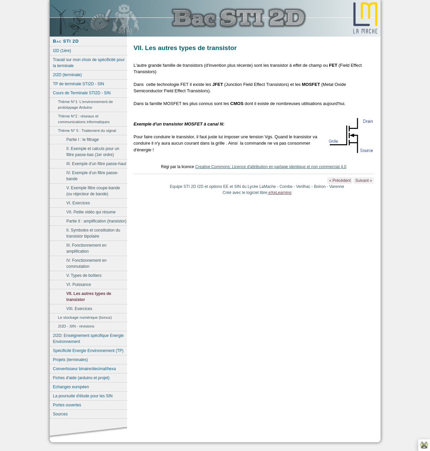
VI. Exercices (78, 203)
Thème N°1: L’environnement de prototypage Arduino (85, 104)
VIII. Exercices (79, 308)
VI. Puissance (79, 284)
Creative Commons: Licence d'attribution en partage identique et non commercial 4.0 (270, 166)
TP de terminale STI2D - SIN (78, 84)
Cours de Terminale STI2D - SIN (82, 93)
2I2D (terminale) (67, 74)
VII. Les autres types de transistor (89, 296)
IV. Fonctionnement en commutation (87, 263)
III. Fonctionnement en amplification (86, 248)
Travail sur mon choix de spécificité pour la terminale (89, 62)
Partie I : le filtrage (83, 139)
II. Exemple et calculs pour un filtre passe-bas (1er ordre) (93, 151)
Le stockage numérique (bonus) (85, 317)
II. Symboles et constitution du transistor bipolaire (93, 233)
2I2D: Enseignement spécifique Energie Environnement (88, 338)
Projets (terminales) (70, 359)
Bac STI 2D (66, 41)
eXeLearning (279, 192)
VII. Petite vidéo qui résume (91, 212)
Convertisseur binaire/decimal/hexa (84, 368)
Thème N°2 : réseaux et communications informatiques (84, 119)
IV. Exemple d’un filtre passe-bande (93, 175)
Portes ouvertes (67, 405)
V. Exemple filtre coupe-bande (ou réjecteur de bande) (93, 191)
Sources (60, 414)
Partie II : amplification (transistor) (97, 221)
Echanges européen (71, 387)
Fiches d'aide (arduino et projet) (81, 377)
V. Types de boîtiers (84, 275)
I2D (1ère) (62, 50)
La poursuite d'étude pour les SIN (83, 396)
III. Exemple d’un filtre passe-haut (96, 163)
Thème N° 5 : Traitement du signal (87, 131)
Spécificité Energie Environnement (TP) (88, 350)
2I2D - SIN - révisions (76, 326)
